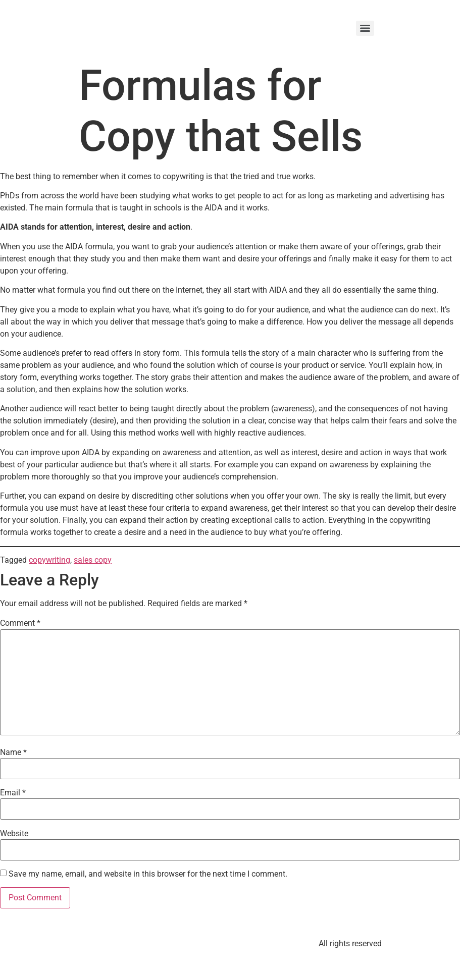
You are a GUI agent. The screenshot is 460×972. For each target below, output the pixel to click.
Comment (20, 623)
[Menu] (365, 28)
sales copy (93, 560)
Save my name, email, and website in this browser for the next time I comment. (148, 874)
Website (14, 834)
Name (13, 752)
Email (13, 793)
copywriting (49, 560)
